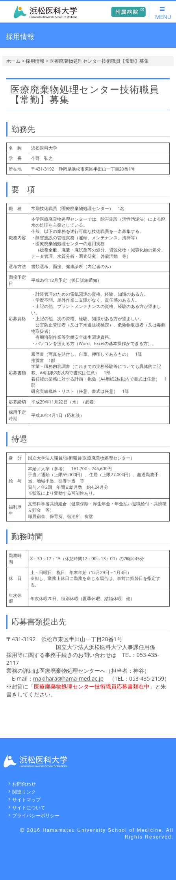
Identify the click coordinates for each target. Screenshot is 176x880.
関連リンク (24, 791)
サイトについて (28, 807)
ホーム (13, 61)
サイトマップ (26, 799)
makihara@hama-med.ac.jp (68, 678)
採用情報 (35, 61)
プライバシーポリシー (35, 815)
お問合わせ (24, 784)
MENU (163, 13)
